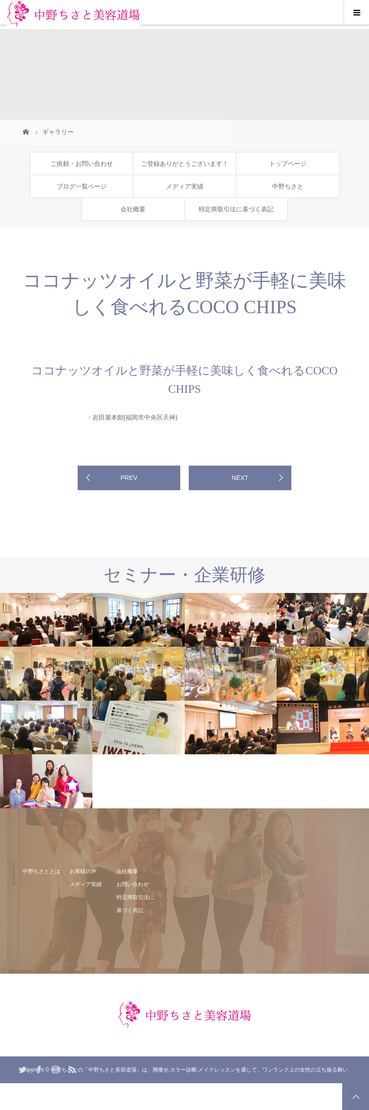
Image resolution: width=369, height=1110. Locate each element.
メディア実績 (184, 186)
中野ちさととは (41, 871)
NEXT (240, 477)
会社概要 (132, 209)
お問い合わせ (132, 884)
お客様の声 (83, 871)
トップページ (288, 163)
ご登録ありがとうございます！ (184, 163)
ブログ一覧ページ (82, 186)
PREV (128, 477)
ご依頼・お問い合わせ (81, 163)
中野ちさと (287, 186)
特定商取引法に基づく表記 (236, 209)
